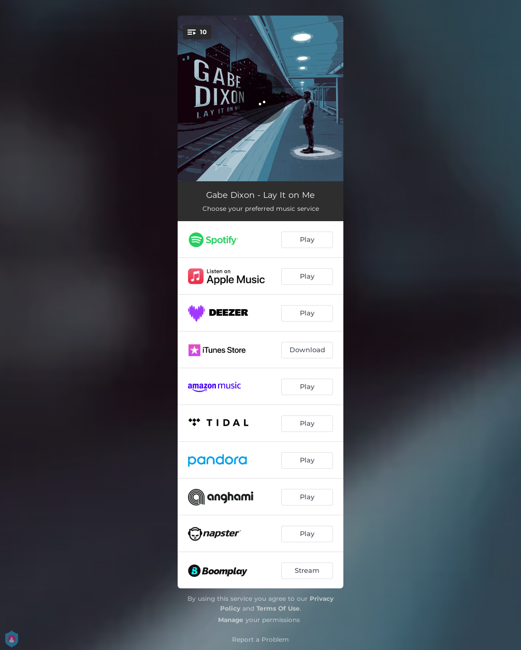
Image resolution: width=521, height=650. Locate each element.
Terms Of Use (278, 608)
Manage (230, 620)
